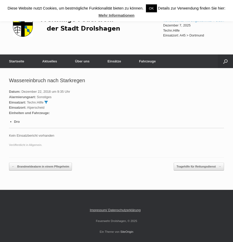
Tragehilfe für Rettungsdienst (198, 166)
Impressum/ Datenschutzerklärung (115, 210)
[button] (225, 61)
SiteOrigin (126, 231)
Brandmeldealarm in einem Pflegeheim (40, 166)
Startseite (16, 61)
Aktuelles (49, 61)
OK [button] (151, 8)
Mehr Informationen (116, 15)
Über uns (82, 61)
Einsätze (114, 61)
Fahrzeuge (147, 61)
